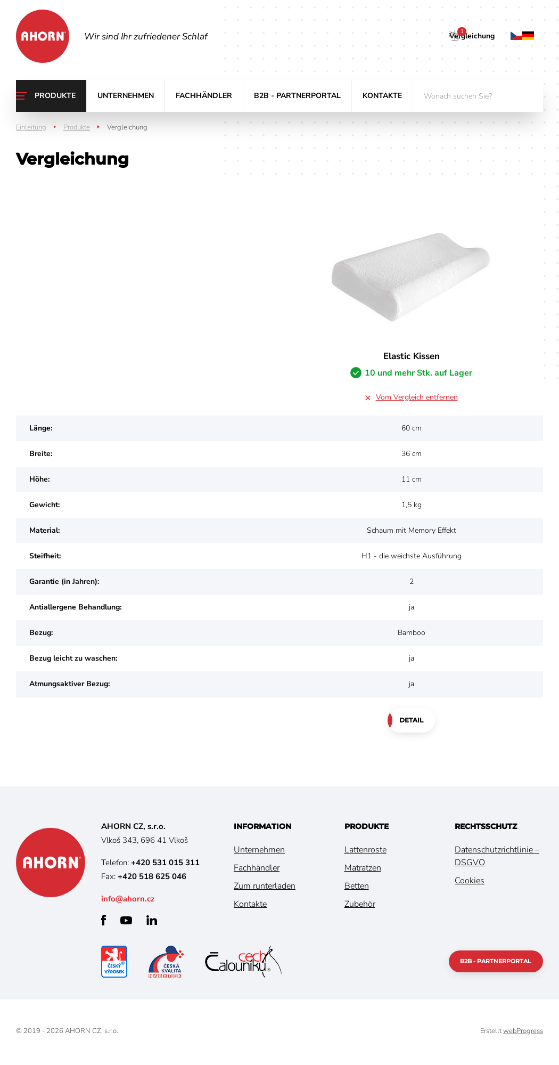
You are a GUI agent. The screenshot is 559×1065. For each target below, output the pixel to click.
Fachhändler (204, 96)
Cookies (469, 883)
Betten (356, 888)
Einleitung (31, 127)
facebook (103, 922)
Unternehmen (125, 96)
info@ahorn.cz (127, 901)
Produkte (55, 96)
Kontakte (382, 96)
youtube (126, 922)
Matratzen (362, 870)
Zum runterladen (264, 888)
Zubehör (359, 906)
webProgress (523, 1033)
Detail (411, 721)
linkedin (151, 922)
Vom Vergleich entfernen (417, 397)
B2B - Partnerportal (297, 96)
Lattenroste (365, 852)
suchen (527, 96)
